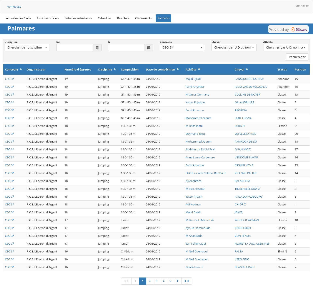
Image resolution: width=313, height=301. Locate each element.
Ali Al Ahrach (193, 181)
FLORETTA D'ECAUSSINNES (252, 244)
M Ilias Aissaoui (195, 189)
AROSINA (241, 110)
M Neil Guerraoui (197, 251)
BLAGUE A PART (245, 267)
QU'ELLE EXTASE (245, 134)
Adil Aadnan (193, 204)
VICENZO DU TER (245, 173)
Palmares (164, 18)
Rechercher (297, 57)
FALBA (239, 251)
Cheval (215, 42)
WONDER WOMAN (247, 220)
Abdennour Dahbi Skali (200, 149)
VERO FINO (242, 259)
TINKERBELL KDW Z (247, 189)
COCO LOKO (243, 228)
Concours (166, 42)
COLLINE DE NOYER (247, 94)
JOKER (239, 212)
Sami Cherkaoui (196, 244)
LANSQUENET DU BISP (249, 79)
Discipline (11, 42)
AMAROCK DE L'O (246, 141)
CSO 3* (9, 79)
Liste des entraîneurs (78, 18)
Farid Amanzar (195, 87)
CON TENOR (243, 236)
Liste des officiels (48, 18)
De (58, 42)
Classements (143, 18)
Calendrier (104, 18)
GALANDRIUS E (244, 102)
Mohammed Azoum (198, 118)
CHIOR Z (240, 204)
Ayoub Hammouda (198, 228)
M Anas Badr (194, 236)
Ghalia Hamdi (194, 267)
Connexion (302, 6)
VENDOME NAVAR (246, 157)
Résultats (123, 18)
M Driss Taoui (194, 126)
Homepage (14, 6)
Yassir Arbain (194, 196)
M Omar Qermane (197, 94)
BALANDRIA (242, 181)
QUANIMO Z (243, 149)
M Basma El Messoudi (200, 220)
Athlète (268, 42)
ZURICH (240, 126)
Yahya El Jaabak (195, 102)
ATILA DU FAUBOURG (248, 196)
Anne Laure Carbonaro (200, 157)
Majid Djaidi (193, 79)
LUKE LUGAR (243, 118)
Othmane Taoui (195, 134)
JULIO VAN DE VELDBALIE (251, 87)
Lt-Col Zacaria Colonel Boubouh (206, 173)
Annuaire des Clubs (18, 18)
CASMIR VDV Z (244, 165)
